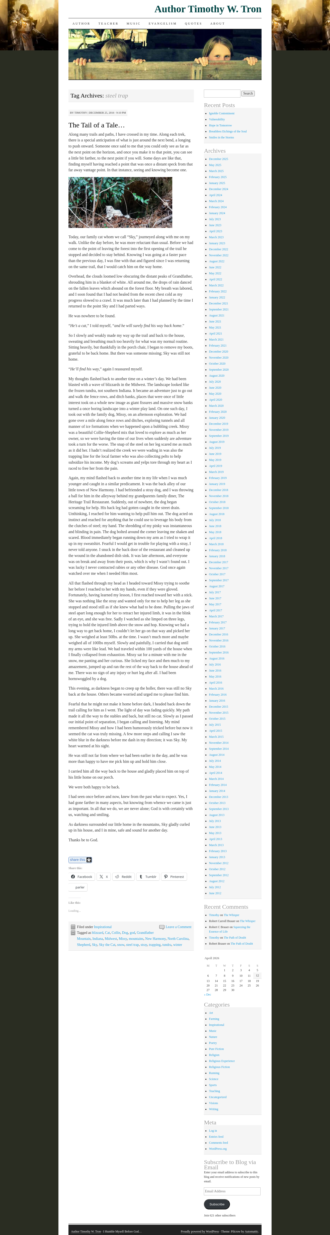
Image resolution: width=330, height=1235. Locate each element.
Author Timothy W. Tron (208, 9)
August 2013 (216, 815)
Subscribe (216, 1204)
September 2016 (218, 652)
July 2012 (215, 887)
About (217, 23)
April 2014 (215, 773)
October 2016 (217, 646)
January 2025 (217, 183)
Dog (125, 933)
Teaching (214, 1091)
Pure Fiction (216, 1049)
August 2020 (216, 375)
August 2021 (216, 315)
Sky (94, 945)
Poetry (213, 1043)
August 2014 (216, 755)
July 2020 (215, 381)
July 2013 (215, 821)
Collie (116, 933)
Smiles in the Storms (221, 137)
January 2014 (217, 791)
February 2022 (217, 291)
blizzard (97, 933)
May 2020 (215, 393)
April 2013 (215, 839)
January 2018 (217, 556)
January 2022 (217, 297)
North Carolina (178, 939)
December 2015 (218, 706)
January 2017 (217, 628)
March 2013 (216, 845)
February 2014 (217, 785)
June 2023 (215, 225)
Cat (107, 933)
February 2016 (217, 694)
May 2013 (215, 833)
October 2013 (217, 803)
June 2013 (215, 827)
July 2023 (215, 219)
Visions (213, 1103)
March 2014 (216, 779)
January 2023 (217, 243)
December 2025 (218, 159)
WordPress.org (217, 1148)
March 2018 (216, 544)
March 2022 (216, 285)
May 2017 (215, 604)
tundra (167, 945)
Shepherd (83, 945)
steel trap (132, 945)
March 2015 (216, 736)
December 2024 (218, 189)
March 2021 (216, 339)
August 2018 (216, 514)
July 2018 (215, 520)
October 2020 (217, 363)
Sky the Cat (107, 945)
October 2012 (217, 869)
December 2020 (218, 351)
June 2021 (215, 321)
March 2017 (216, 616)
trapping (155, 945)
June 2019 (215, 454)
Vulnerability (217, 119)
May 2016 (215, 676)
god (132, 933)
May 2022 (215, 273)
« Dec (207, 994)
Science (213, 1079)
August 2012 (216, 881)
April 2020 (215, 399)
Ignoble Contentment (221, 113)
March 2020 (216, 405)
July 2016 (215, 664)
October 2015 (217, 718)
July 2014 (215, 761)
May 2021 (215, 327)
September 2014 (218, 749)
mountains (136, 939)
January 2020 (217, 418)
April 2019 (215, 466)
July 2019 (215, 448)
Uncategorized (217, 1097)
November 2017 (218, 568)
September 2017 (218, 580)
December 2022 (218, 249)
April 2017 (215, 610)
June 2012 (215, 893)
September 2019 (218, 436)
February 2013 (217, 851)
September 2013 (218, 809)
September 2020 (218, 369)
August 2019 (216, 442)
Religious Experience (222, 1061)
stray (144, 945)
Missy (123, 939)
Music (134, 23)
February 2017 (217, 622)
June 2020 (215, 387)
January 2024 (217, 213)
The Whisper (231, 915)
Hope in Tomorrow (220, 125)
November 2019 (218, 430)
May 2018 (215, 532)
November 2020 (218, 357)
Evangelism (163, 23)
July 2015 (215, 724)
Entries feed (216, 1136)
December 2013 (218, 797)
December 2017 (218, 562)
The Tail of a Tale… (96, 125)
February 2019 (217, 478)
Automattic (251, 1231)
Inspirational (103, 927)
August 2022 (216, 261)
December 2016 (218, 634)
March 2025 (216, 171)
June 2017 (215, 598)
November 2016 (218, 640)
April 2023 (215, 231)
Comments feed (218, 1142)
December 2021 (218, 303)
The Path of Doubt (235, 937)
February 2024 (217, 207)
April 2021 (215, 333)
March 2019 (216, 472)
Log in (213, 1130)
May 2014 (215, 767)
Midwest (111, 939)
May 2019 (215, 460)
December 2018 (218, 490)
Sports (213, 1085)
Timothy (80, 112)
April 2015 (215, 730)
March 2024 (216, 201)
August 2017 (216, 586)
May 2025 (215, 165)
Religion (214, 1055)
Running (214, 1073)
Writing (213, 1109)
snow (120, 945)
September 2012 (218, 875)
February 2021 (217, 345)
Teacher (109, 23)
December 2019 (218, 424)
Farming (214, 1019)
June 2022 (215, 267)
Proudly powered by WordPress (200, 1231)
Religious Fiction (219, 1067)
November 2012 (218, 863)
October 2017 (217, 574)
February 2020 (217, 412)
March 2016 (216, 688)
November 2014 (218, 743)
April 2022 (215, 279)
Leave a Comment (179, 927)
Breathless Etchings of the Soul (228, 131)
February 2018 (217, 550)
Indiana (97, 939)
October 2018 (217, 502)
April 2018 (215, 538)
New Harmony (155, 939)
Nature (213, 1037)
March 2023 (216, 237)
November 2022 (218, 255)
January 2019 (217, 484)
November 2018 (218, 496)
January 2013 (217, 857)
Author (81, 23)
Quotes (193, 23)
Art (211, 1013)
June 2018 (215, 526)
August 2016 (216, 658)
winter (177, 945)
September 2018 (218, 508)
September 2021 (218, 309)
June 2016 (215, 670)
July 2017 (215, 592)
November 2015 (218, 712)
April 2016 (215, 682)
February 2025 (217, 177)
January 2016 (217, 700)
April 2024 (215, 195)
